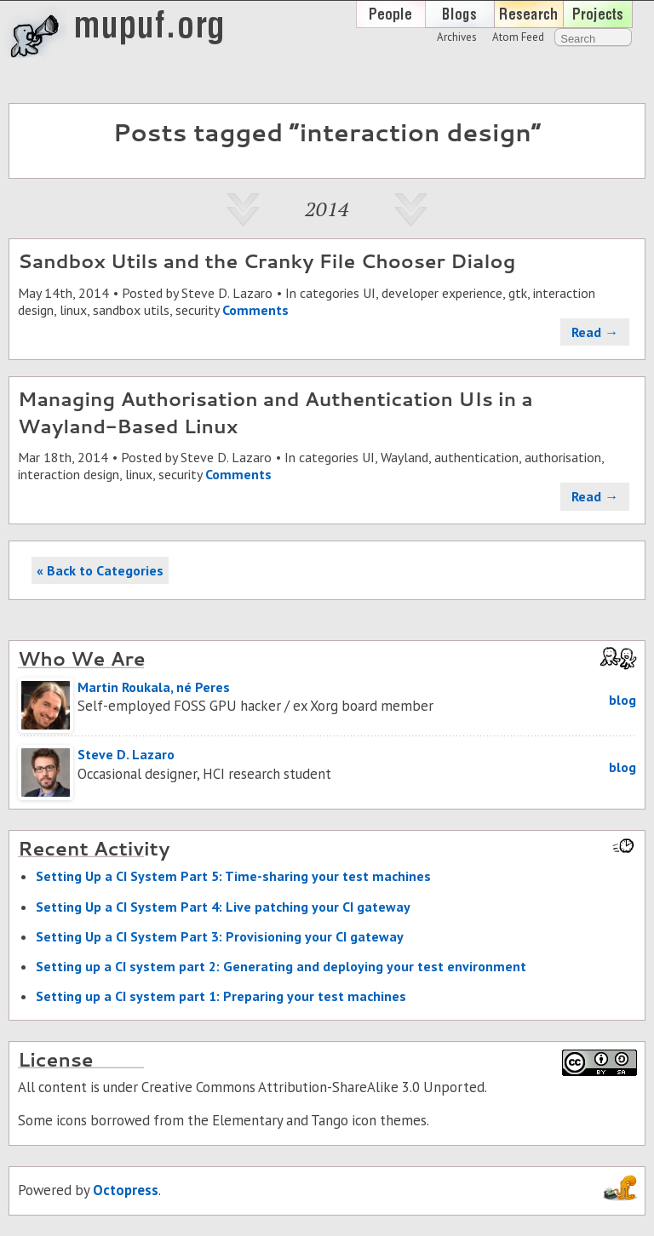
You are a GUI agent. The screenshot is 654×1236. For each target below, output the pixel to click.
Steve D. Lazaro (226, 292)
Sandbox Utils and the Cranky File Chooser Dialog (266, 260)
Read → (594, 331)
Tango (329, 1120)
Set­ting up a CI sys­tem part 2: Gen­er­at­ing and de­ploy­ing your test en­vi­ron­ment (281, 966)
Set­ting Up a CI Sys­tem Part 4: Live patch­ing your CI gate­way (223, 906)
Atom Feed (518, 37)
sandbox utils (131, 309)
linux (73, 309)
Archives (457, 37)
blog (622, 699)
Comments (255, 309)
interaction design (68, 474)
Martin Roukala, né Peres (153, 686)
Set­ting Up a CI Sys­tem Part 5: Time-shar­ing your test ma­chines (233, 875)
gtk (517, 292)
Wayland (404, 457)
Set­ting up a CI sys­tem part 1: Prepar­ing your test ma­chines (221, 995)
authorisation (563, 457)
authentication (476, 457)
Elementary (247, 1120)
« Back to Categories (100, 570)
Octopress (125, 1190)
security (197, 309)
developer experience (442, 292)
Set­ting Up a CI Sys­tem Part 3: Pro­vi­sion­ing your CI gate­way (220, 936)
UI (369, 292)
